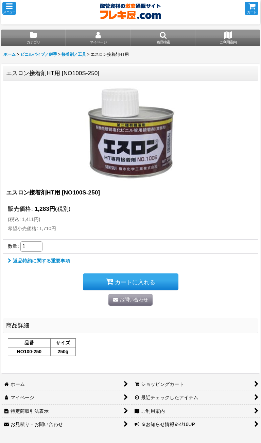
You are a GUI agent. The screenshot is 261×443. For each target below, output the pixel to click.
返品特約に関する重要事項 (39, 260)
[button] (9, 8)
